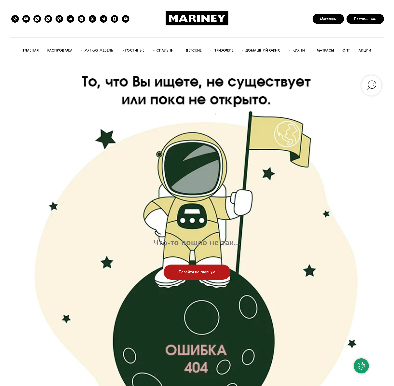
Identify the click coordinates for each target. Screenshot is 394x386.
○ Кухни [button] (297, 50)
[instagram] (81, 19)
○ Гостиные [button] (133, 50)
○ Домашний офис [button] (261, 50)
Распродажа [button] (59, 50)
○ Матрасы (323, 50)
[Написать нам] (26, 19)
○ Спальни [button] (163, 50)
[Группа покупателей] (37, 19)
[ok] (92, 19)
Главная (31, 50)
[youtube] (125, 19)
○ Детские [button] (192, 50)
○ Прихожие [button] (221, 50)
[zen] (114, 19)
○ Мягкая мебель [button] (97, 50)
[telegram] (103, 19)
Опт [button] (346, 50)
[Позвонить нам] (15, 19)
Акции (365, 50)
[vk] (70, 19)
